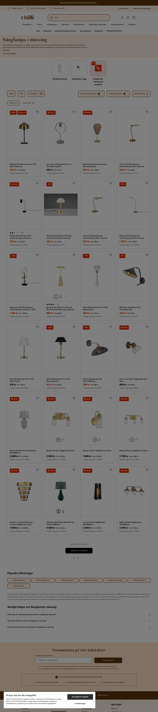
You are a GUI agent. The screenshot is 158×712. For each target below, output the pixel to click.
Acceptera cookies (80, 697)
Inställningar (80, 703)
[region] (49, 700)
